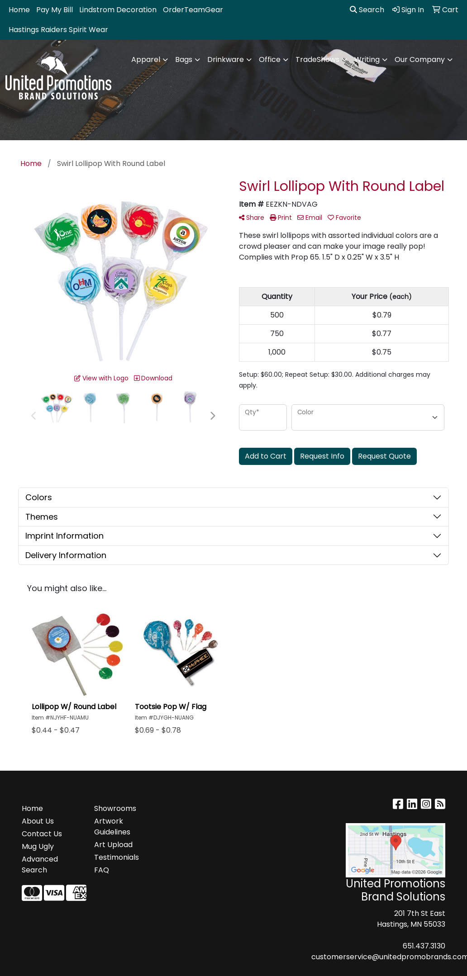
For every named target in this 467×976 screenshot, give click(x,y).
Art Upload (113, 844)
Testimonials (116, 857)
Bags (183, 59)
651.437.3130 (424, 946)
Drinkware (225, 59)
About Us (38, 821)
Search (367, 10)
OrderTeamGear (193, 10)
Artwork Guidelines (112, 826)
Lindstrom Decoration (118, 10)
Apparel (145, 59)
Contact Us (42, 834)
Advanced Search (40, 864)
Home (19, 10)
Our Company (420, 59)
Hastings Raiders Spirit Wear (58, 29)
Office (270, 59)
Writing (367, 59)
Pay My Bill (54, 10)
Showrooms (115, 808)
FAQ (101, 870)
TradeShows (317, 59)
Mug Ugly (38, 846)
